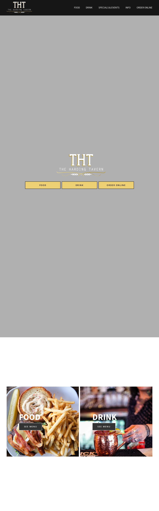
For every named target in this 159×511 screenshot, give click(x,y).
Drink (89, 7)
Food (77, 7)
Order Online (116, 185)
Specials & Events (109, 7)
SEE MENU (30, 426)
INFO (128, 7)
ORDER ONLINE (144, 7)
